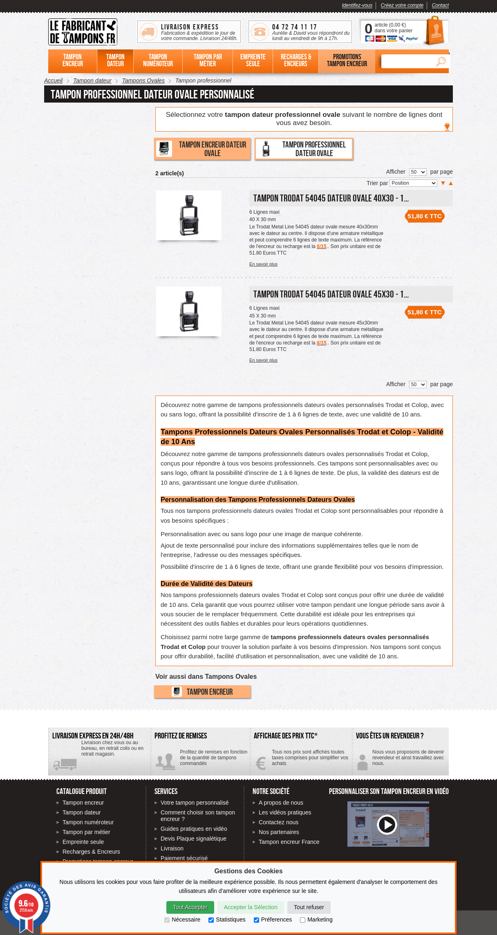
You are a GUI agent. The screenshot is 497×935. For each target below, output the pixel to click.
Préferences (273, 919)
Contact (440, 5)
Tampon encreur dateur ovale (201, 148)
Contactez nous (278, 822)
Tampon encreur (202, 692)
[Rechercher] (406, 61)
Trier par (378, 183)
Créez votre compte (402, 5)
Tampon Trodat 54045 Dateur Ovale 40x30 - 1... (331, 198)
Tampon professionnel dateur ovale (302, 148)
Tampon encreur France (289, 842)
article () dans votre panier (393, 28)
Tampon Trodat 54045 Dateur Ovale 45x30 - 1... (331, 294)
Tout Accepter (190, 907)
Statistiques (226, 919)
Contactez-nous (400, 760)
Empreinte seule (83, 842)
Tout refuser (309, 907)
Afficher (395, 171)
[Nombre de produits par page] (418, 172)
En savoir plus (263, 264)
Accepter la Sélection (251, 907)
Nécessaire (182, 919)
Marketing (316, 919)
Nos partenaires (279, 832)
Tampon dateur (82, 812)
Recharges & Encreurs (91, 851)
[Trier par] (413, 183)
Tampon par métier (86, 832)
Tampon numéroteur (88, 822)
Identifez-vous (357, 5)
